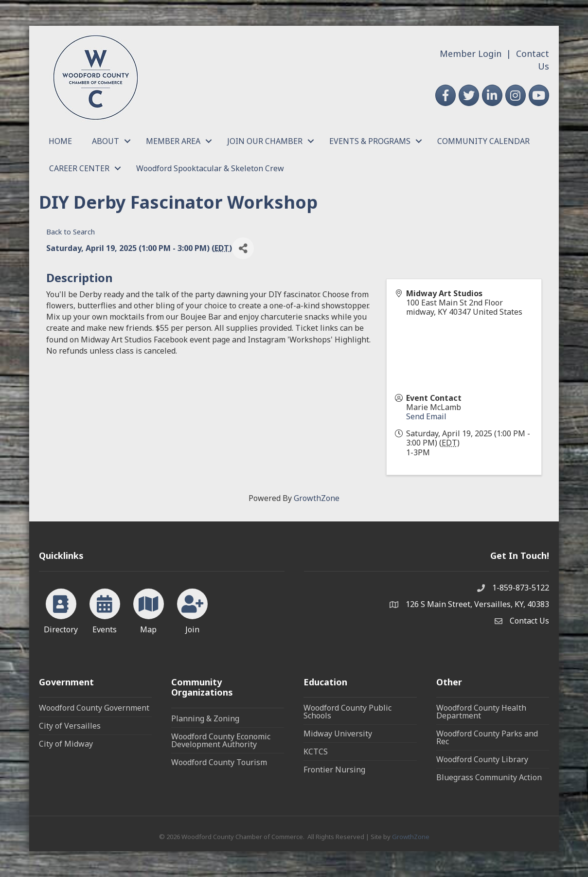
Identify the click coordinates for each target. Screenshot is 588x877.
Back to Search (70, 231)
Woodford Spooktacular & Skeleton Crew (210, 168)
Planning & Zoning (205, 718)
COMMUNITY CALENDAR (483, 141)
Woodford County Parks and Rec (487, 737)
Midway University (337, 733)
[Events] (105, 609)
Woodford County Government (94, 707)
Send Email (426, 416)
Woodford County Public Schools (347, 711)
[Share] (243, 248)
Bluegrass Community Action (489, 777)
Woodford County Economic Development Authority (220, 740)
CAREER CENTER (79, 168)
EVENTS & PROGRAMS (369, 141)
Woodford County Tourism (219, 762)
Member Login (470, 53)
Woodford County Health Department (481, 711)
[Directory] (61, 609)
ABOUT (105, 141)
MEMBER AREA (173, 141)
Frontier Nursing (334, 769)
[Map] (148, 609)
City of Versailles (70, 725)
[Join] (192, 609)
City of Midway (66, 743)
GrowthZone (316, 498)
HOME (60, 141)
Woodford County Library (482, 759)
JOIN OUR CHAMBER (265, 141)
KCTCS (315, 751)
